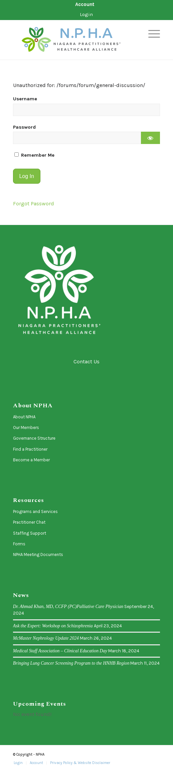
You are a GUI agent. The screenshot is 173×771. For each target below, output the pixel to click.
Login (86, 14)
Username (25, 99)
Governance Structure (34, 438)
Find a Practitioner (30, 449)
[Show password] (150, 138)
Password (24, 127)
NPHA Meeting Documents (38, 554)
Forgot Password (33, 203)
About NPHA (24, 416)
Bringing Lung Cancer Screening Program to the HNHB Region (71, 663)
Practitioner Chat (29, 522)
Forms (19, 543)
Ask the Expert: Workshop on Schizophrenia (53, 625)
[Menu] (151, 33)
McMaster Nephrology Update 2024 (46, 638)
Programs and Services (35, 511)
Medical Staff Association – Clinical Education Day (60, 650)
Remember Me (34, 155)
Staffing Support (29, 533)
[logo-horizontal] (72, 40)
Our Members (26, 427)
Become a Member (31, 459)
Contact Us (86, 361)
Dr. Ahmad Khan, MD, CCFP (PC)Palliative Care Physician (68, 606)
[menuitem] (85, 5)
